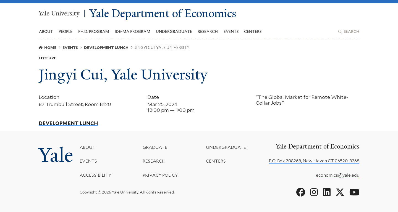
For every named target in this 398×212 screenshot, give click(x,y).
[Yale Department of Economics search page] (348, 32)
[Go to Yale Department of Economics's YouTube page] (354, 192)
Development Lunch (68, 123)
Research (154, 161)
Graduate (155, 147)
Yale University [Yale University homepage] (59, 13)
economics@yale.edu (337, 175)
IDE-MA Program (132, 31)
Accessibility (95, 174)
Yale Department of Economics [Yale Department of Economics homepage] (163, 14)
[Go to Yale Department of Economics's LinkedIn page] (327, 192)
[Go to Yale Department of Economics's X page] (340, 192)
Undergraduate (226, 147)
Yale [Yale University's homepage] (56, 155)
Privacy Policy (160, 174)
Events (231, 31)
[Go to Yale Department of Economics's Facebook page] (300, 192)
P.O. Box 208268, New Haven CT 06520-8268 (314, 160)
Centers (252, 31)
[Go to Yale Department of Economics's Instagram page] (314, 192)
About (87, 147)
